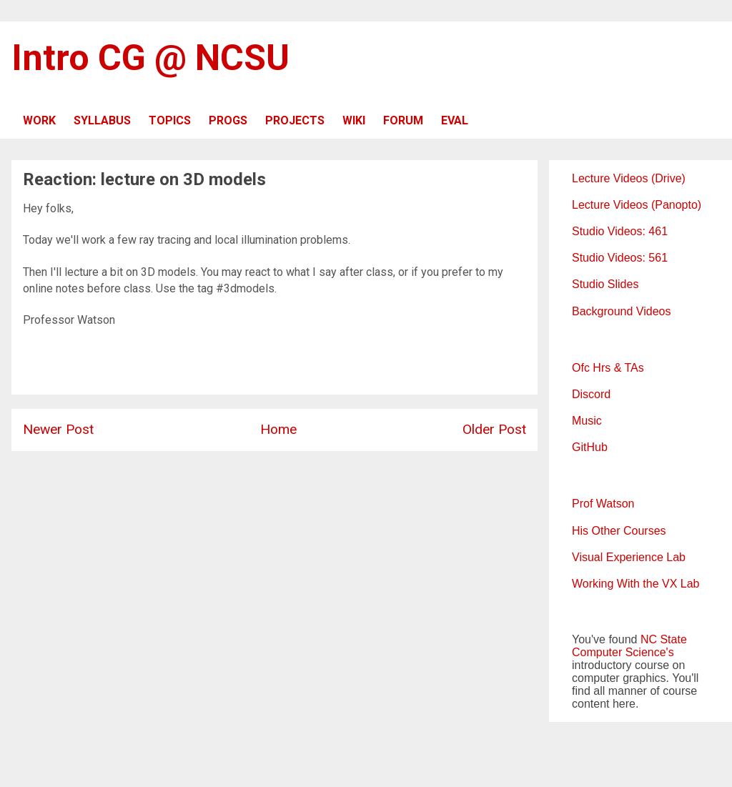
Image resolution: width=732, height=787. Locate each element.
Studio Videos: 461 (620, 231)
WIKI (353, 120)
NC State (663, 639)
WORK (39, 120)
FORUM (403, 120)
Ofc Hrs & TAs (608, 368)
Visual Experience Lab (629, 557)
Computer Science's (623, 652)
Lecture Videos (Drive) (629, 178)
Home (278, 429)
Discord (591, 394)
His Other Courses (619, 531)
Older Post (494, 429)
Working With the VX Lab (635, 584)
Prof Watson (603, 504)
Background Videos (621, 311)
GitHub (590, 447)
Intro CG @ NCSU (150, 58)
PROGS (228, 120)
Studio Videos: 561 (620, 258)
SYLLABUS (102, 120)
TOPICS (170, 120)
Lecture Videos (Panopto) (636, 205)
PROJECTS (295, 120)
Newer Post (58, 429)
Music (587, 421)
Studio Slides (605, 284)
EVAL (454, 120)
